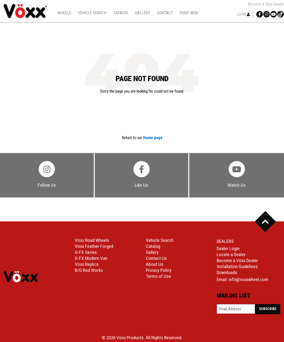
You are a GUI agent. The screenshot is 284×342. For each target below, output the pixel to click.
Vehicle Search (160, 240)
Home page (153, 137)
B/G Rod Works (89, 270)
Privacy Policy (159, 270)
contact (165, 13)
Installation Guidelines (237, 266)
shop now (189, 13)
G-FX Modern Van (91, 258)
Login (243, 14)
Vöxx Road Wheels (92, 240)
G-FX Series (86, 252)
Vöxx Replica (86, 264)
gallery (142, 13)
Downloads (227, 272)
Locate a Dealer (231, 254)
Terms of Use (158, 276)
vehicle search (92, 13)
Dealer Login (228, 248)
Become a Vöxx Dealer (266, 4)
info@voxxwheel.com (248, 279)
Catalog (153, 246)
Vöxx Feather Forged (94, 246)
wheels (64, 13)
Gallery (152, 252)
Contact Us (156, 258)
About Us (154, 264)
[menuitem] (64, 12)
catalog (120, 12)
